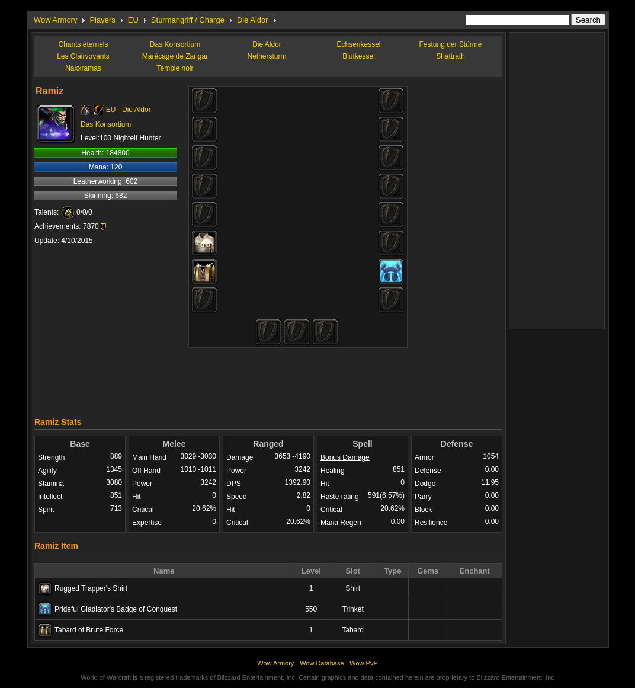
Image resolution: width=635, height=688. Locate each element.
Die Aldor (252, 19)
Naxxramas (83, 68)
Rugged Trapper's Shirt (90, 588)
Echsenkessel (358, 44)
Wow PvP (363, 663)
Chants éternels (83, 44)
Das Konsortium (175, 44)
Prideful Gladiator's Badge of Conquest (115, 609)
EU (133, 19)
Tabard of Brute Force (88, 630)
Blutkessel (358, 56)
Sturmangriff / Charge (188, 19)
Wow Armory (55, 19)
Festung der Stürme (450, 44)
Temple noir (174, 68)
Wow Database (322, 663)
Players (102, 19)
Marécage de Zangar (175, 56)
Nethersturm (266, 56)
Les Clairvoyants (83, 56)
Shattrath (450, 56)
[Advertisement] (268, 379)
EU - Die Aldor (128, 109)
